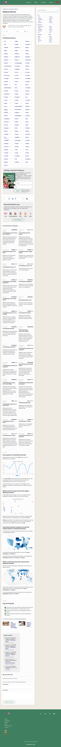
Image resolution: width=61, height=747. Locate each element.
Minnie (27, 106)
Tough (50, 28)
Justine (28, 100)
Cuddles (28, 78)
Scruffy (28, 134)
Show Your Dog (8, 725)
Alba (17, 41)
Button (6, 63)
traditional (11, 214)
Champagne (19, 63)
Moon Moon (6, 110)
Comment (5, 690)
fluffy (20, 214)
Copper (7, 78)
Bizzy (27, 53)
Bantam (17, 47)
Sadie (27, 131)
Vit (16, 159)
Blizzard (17, 57)
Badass (50, 21)
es (6, 732)
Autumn (28, 44)
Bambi (6, 47)
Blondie (28, 57)
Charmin (18, 66)
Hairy (17, 94)
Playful (39, 28)
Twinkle (17, 156)
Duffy (6, 84)
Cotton (17, 78)
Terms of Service (33, 741)
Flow (27, 84)
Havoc (27, 94)
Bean (27, 47)
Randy (17, 125)
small (25, 214)
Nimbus (17, 112)
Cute (39, 16)
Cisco (27, 69)
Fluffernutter (8, 87)
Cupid (6, 81)
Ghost (27, 91)
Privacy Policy (26, 741)
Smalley (7, 140)
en (6, 730)
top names (43, 2)
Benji (27, 50)
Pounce (7, 122)
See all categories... (18, 219)
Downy (28, 81)
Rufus (6, 131)
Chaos (27, 63)
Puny (27, 122)
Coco (17, 72)
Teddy (6, 149)
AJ (5, 41)
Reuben (7, 128)
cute (5, 214)
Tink (17, 149)
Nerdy (50, 19)
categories (28, 2)
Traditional (40, 19)
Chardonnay (8, 66)
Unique (50, 16)
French (50, 42)
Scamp (6, 134)
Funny (39, 21)
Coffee (28, 75)
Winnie (17, 162)
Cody (17, 75)
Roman (50, 37)
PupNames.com (6, 9)
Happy (50, 26)
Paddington (18, 115)
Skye (27, 137)
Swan (27, 146)
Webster (28, 159)
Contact (7, 727)
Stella (27, 143)
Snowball (18, 140)
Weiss (6, 162)
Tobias (6, 153)
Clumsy (50, 30)
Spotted (39, 40)
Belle (17, 50)
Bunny (17, 60)
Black (39, 37)
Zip (27, 162)
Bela (6, 50)
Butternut (28, 60)
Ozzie (6, 115)
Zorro (6, 165)
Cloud (6, 72)
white (30, 214)
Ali (5, 44)
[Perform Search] (58, 10)
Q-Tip (6, 125)
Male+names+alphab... (10, 663)
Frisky (6, 91)
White (39, 36)
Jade (6, 100)
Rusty (17, 131)
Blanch (6, 57)
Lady (17, 103)
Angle (17, 44)
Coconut (7, 75)
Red (27, 125)
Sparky (6, 143)
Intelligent (40, 29)
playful (15, 214)
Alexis (27, 41)
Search (6, 722)
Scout (17, 134)
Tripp (17, 153)
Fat (38, 42)
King (6, 103)
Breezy (6, 60)
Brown (39, 39)
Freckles (28, 87)
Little (27, 103)
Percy (17, 118)
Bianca (17, 53)
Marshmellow (19, 106)
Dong (8, 668)
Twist (27, 156)
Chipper (18, 69)
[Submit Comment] (18, 190)
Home (6, 719)
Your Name (6, 684)
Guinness (7, 94)
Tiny (27, 149)
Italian (50, 40)
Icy (27, 97)
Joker (17, 100)
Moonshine (18, 109)
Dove (17, 81)
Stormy (7, 146)
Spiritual (39, 18)
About (6, 724)
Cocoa (28, 72)
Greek (50, 36)
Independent (40, 26)
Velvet (6, 159)
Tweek (6, 156)
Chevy (27, 66)
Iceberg (17, 97)
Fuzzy (17, 91)
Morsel (28, 109)
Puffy (17, 122)
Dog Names (11, 9)
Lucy (6, 106)
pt (6, 733)
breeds (36, 2)
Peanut (28, 115)
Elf (16, 84)
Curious (50, 29)
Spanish (50, 39)
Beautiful (40, 22)
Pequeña (7, 118)
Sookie (28, 140)
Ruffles (28, 128)
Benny (6, 53)
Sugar (17, 146)
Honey (6, 97)
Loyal (50, 32)
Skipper (17, 137)
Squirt (17, 143)
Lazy (39, 32)
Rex (16, 128)
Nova (27, 112)
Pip (27, 118)
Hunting (50, 22)
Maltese (16, 9)
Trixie (27, 153)
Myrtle (6, 112)
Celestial (51, 18)
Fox (16, 87)
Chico (6, 69)
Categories (7, 720)
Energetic (40, 30)
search (51, 2)
